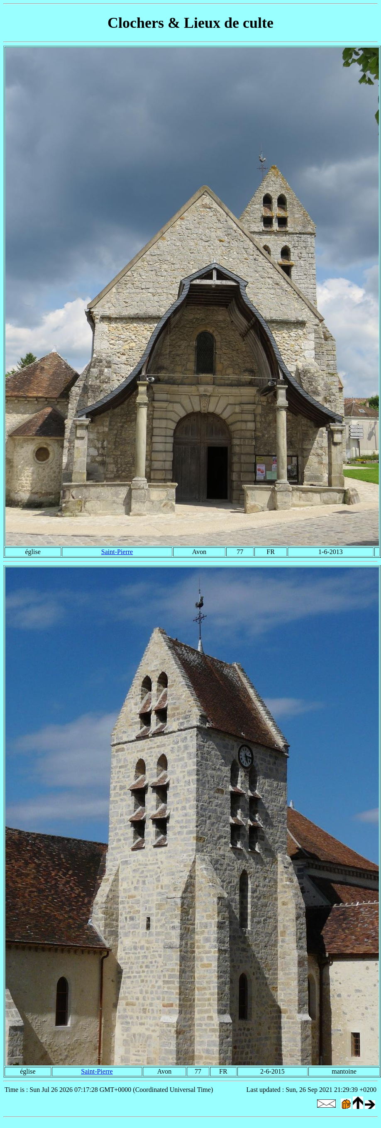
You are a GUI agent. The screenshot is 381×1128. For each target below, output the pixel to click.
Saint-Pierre (117, 551)
